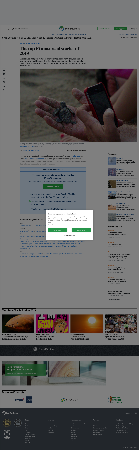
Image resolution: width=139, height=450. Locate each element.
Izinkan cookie (81, 230)
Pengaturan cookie (69, 235)
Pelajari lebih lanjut (53, 225)
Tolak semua (57, 230)
